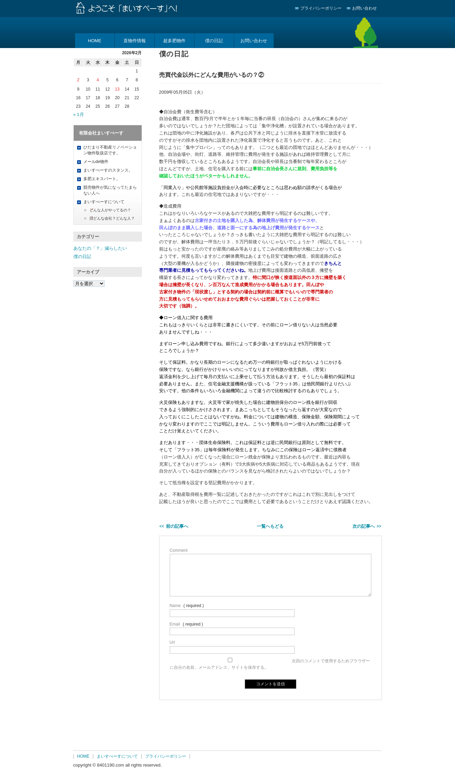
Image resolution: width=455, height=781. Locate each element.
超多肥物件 (174, 40)
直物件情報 (134, 40)
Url (172, 642)
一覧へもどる (270, 526)
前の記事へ (177, 526)
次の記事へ (363, 526)
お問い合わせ (364, 8)
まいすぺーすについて (103, 201)
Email (175, 624)
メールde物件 (95, 161)
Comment (179, 550)
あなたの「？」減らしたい (100, 248)
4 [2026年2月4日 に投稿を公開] (98, 80)
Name (175, 605)
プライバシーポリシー (321, 8)
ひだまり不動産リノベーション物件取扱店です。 (110, 150)
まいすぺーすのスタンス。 (108, 170)
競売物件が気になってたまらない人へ (110, 190)
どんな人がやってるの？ (110, 210)
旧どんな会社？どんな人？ (112, 218)
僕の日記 (214, 40)
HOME (94, 40)
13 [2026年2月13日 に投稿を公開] (117, 89)
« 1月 (78, 114)
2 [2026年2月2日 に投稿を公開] (78, 80)
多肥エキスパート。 (101, 178)
